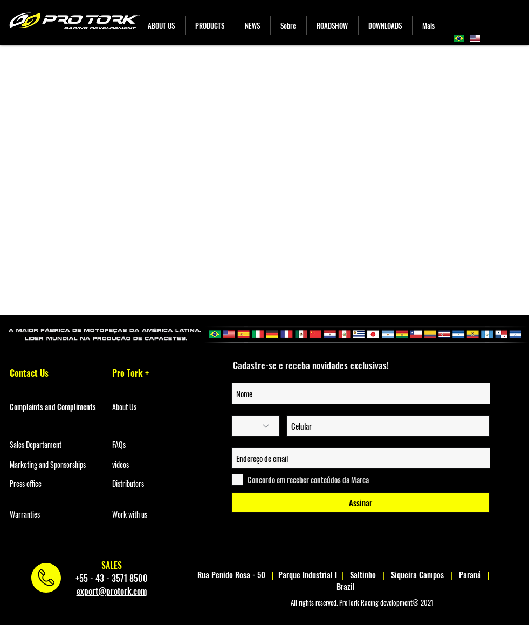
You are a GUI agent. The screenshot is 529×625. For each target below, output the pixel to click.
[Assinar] (360, 502)
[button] (210, 25)
